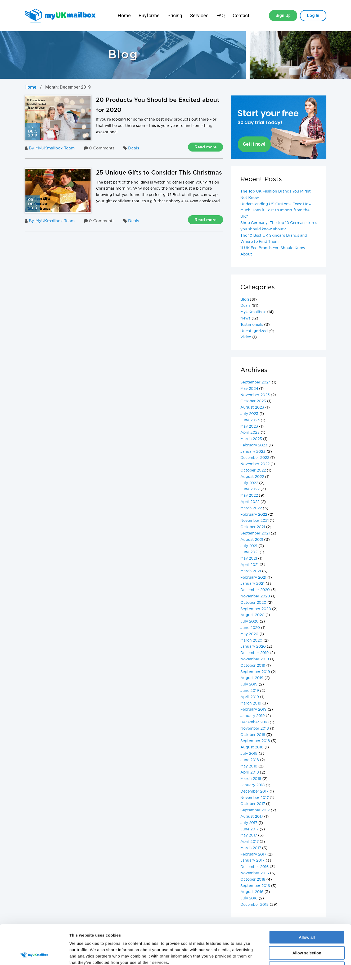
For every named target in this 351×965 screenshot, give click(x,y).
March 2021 (250, 571)
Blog (244, 299)
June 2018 (249, 760)
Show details (278, 954)
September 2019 (255, 672)
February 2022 (253, 514)
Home (124, 15)
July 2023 (249, 413)
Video (245, 337)
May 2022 (249, 495)
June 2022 (249, 489)
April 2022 (249, 502)
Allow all (307, 900)
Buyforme (149, 15)
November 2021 (254, 520)
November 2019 (254, 659)
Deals (133, 148)
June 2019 (249, 690)
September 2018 (255, 741)
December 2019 (254, 653)
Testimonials (251, 324)
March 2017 (250, 848)
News (245, 318)
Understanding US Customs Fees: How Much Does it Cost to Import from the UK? (276, 210)
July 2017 (248, 823)
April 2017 (249, 841)
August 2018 (251, 747)
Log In (313, 15)
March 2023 (251, 439)
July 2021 (248, 546)
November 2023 (255, 395)
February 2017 (253, 854)
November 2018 (254, 728)
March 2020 (251, 640)
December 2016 (254, 866)
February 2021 (253, 577)
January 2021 (252, 583)
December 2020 (255, 590)
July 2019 (249, 684)
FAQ (221, 15)
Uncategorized (254, 331)
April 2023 (250, 432)
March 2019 (250, 703)
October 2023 (253, 401)
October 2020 (253, 602)
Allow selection (306, 916)
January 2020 (253, 646)
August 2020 (252, 615)
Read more (206, 147)
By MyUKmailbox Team (50, 148)
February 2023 (253, 445)
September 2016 (255, 886)
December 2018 (254, 722)
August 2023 (252, 407)
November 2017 (254, 797)
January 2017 (252, 860)
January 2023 (253, 451)
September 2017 (255, 810)
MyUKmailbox (253, 312)
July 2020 (249, 621)
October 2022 (253, 470)
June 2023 (250, 420)
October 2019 (252, 665)
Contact (241, 15)
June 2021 (249, 552)
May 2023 (249, 426)
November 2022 (254, 464)
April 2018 (249, 772)
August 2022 (252, 476)
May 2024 (249, 388)
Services (199, 15)
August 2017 (251, 816)
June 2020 (250, 627)
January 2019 (252, 715)
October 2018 (252, 735)
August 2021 (251, 539)
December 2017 (254, 791)
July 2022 (249, 483)
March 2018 (250, 778)
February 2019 (253, 709)
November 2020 (255, 596)
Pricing (175, 15)
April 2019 (249, 697)
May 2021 (248, 558)
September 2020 (255, 609)
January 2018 (252, 785)
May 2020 (249, 634)
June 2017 (249, 829)
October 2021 (252, 527)
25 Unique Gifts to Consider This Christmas (159, 173)
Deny (307, 931)
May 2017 (248, 835)
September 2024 (255, 382)
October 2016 (252, 879)
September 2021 (255, 533)
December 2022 (254, 457)
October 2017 (252, 804)
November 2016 (254, 873)
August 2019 (251, 678)
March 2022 (251, 508)
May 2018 (248, 766)
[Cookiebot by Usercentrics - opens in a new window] (34, 955)
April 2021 (249, 564)
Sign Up (283, 15)
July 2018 (249, 753)
